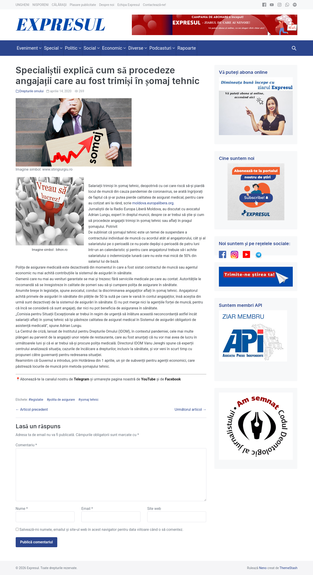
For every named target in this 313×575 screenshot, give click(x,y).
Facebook (173, 379)
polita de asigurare (62, 399)
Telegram (81, 379)
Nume (22, 508)
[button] (294, 48)
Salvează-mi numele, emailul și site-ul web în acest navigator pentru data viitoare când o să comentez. (101, 529)
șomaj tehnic (89, 399)
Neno (263, 568)
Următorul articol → (190, 409)
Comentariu (26, 445)
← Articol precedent (32, 409)
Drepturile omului (31, 91)
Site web (154, 508)
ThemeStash (289, 568)
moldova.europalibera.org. (153, 203)
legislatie (36, 399)
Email (87, 508)
